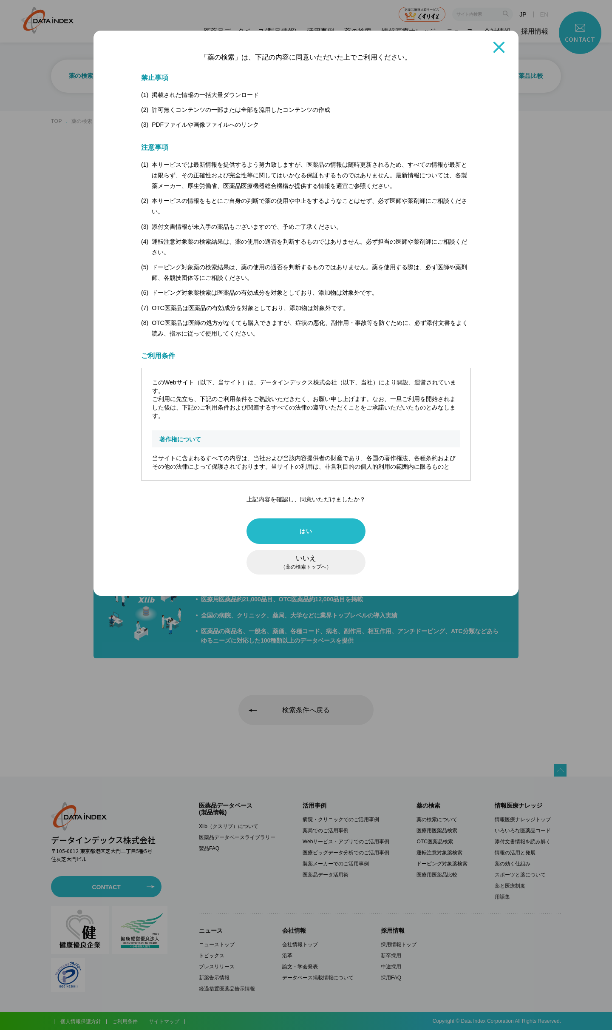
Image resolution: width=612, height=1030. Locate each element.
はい (306, 531)
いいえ (306, 562)
